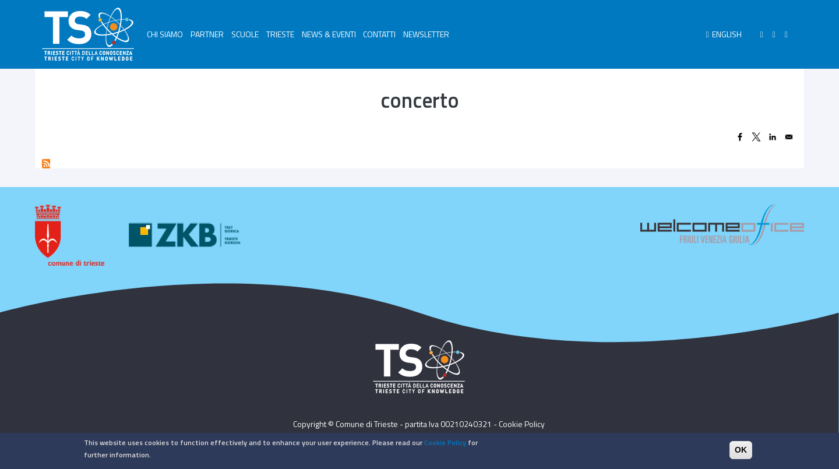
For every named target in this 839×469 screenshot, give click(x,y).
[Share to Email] (789, 137)
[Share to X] (756, 137)
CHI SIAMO (165, 34)
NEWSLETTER (426, 34)
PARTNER (207, 34)
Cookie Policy (522, 424)
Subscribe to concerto (46, 163)
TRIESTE (280, 34)
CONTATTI (379, 34)
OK (741, 452)
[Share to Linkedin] (772, 137)
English (727, 34)
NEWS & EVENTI (329, 34)
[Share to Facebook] (740, 137)
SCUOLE (245, 34)
